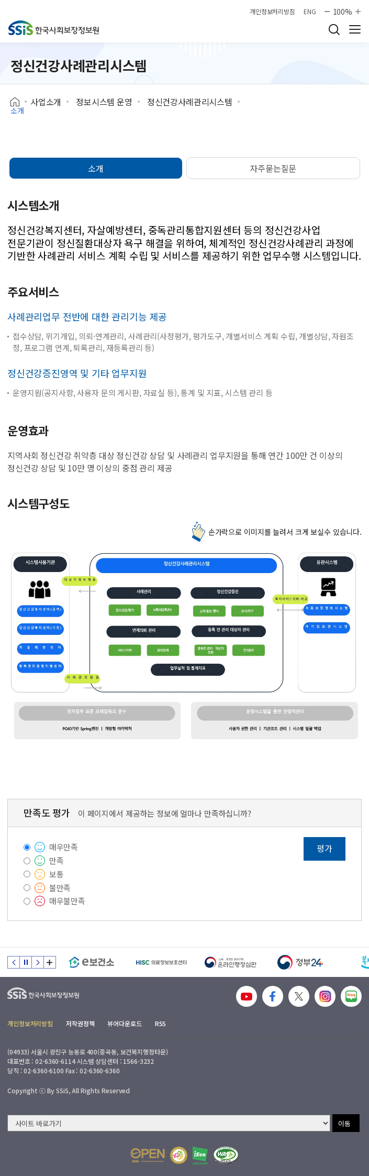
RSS (160, 1023)
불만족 (60, 887)
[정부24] (300, 962)
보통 (56, 874)
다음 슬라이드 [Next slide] (37, 962)
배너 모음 (49, 962)
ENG (310, 11)
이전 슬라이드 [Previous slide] (13, 962)
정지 (25, 962)
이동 (344, 1123)
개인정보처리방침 (272, 11)
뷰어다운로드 (124, 1023)
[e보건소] (91, 962)
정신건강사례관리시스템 (189, 101)
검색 (334, 29)
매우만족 (63, 846)
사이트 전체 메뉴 (355, 29)
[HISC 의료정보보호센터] (161, 962)
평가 (324, 848)
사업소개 (45, 101)
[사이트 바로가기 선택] (168, 1123)
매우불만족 (67, 900)
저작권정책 (80, 1023)
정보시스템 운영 (104, 101)
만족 (56, 860)
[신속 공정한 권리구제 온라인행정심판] (230, 962)
